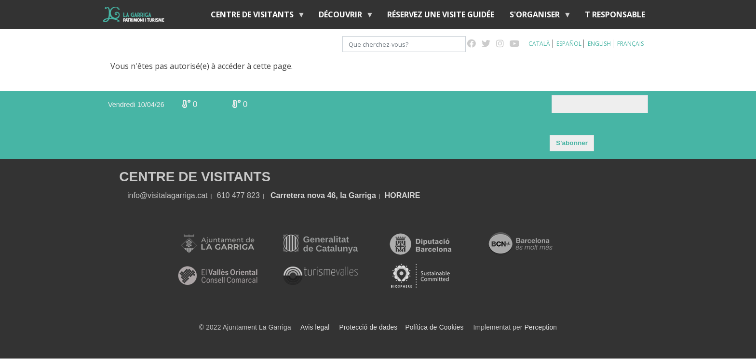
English (599, 44)
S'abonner (572, 142)
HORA (396, 195)
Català (539, 44)
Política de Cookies (434, 327)
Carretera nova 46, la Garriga (323, 195)
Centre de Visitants (254, 16)
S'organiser (536, 16)
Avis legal (314, 327)
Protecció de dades (368, 327)
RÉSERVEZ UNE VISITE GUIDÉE (440, 14)
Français (630, 44)
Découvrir (342, 16)
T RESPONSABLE (615, 14)
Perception (541, 327)
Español (568, 44)
